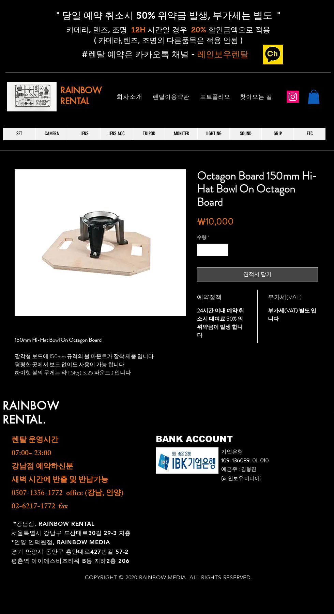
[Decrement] (202, 250)
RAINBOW (81, 90)
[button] (314, 97)
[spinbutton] (213, 250)
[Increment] (223, 250)
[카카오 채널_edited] (273, 54)
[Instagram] (293, 97)
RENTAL (74, 101)
